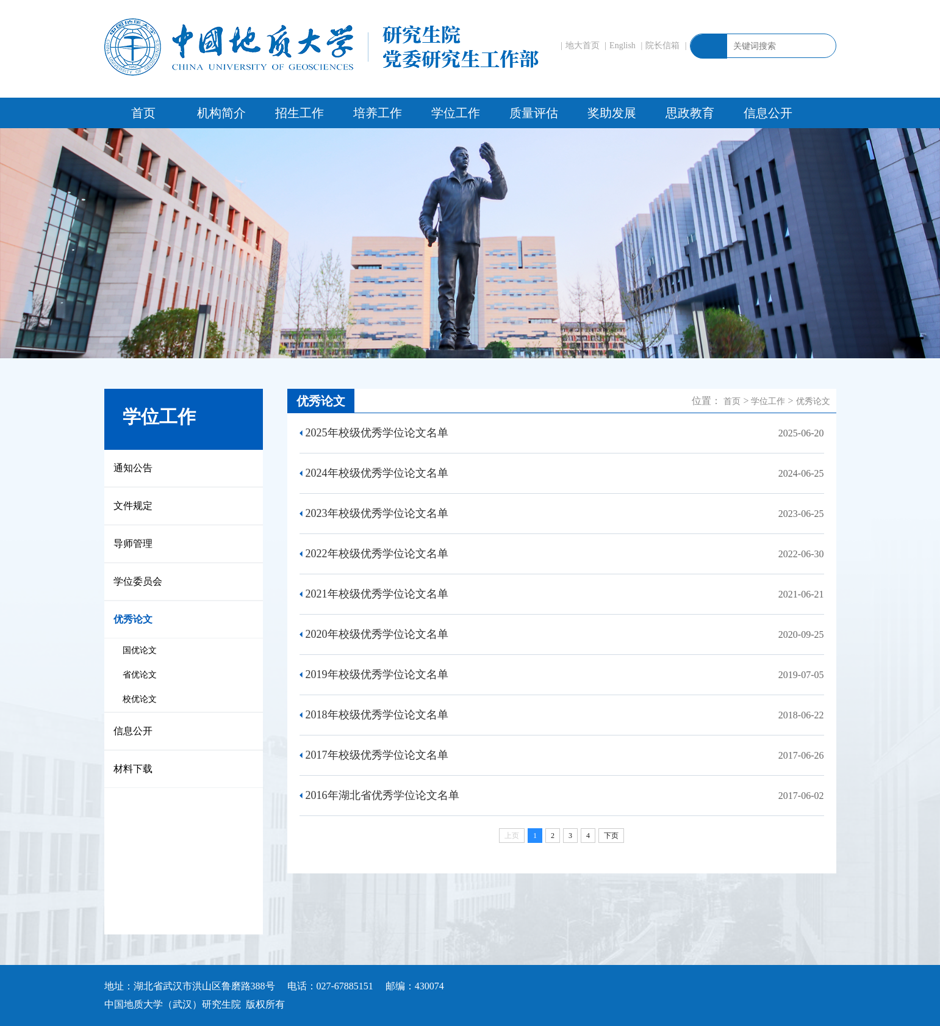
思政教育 (690, 113)
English (622, 45)
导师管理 (132, 543)
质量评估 (533, 113)
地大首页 (582, 45)
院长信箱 (662, 45)
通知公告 (132, 468)
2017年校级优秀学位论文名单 (377, 755)
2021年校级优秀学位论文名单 (377, 594)
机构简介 (221, 113)
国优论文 (140, 650)
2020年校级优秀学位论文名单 (377, 634)
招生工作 (299, 113)
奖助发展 (611, 113)
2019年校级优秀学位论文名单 (377, 674)
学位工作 (455, 113)
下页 (611, 835)
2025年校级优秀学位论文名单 (377, 433)
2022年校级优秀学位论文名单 (377, 553)
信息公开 (768, 113)
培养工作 (377, 113)
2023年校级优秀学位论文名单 (377, 513)
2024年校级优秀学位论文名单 (377, 473)
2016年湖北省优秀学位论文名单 (382, 795)
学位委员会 (137, 581)
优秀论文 (132, 619)
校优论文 (140, 699)
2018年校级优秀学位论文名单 (377, 715)
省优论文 (140, 674)
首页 (143, 113)
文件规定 (132, 505)
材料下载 (132, 769)
